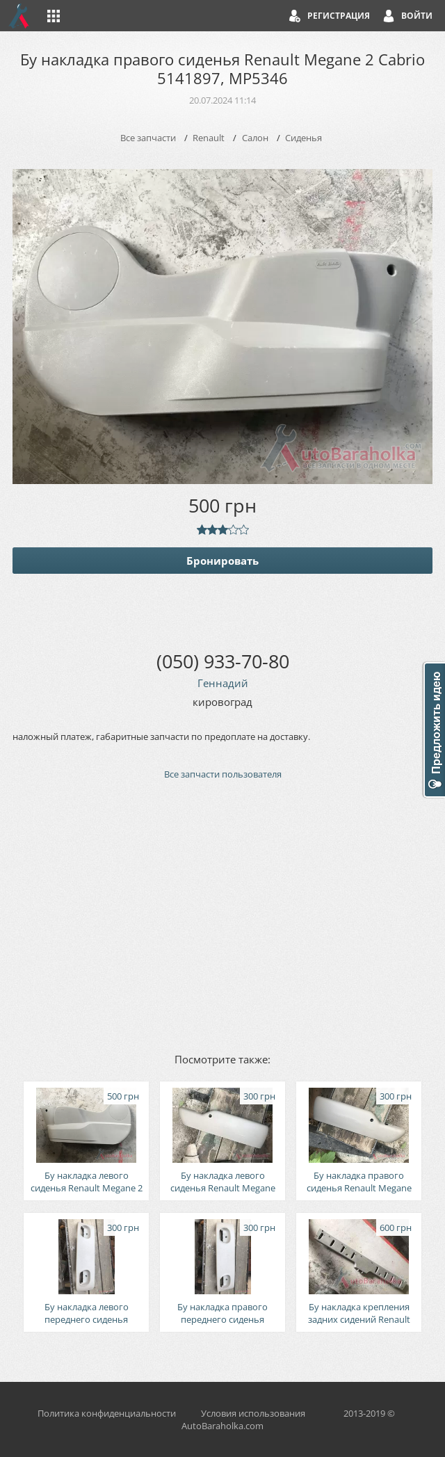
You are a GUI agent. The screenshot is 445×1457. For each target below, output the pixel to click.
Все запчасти (148, 137)
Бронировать (222, 560)
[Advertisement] (222, 915)
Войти (416, 16)
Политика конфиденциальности (107, 1413)
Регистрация (338, 16)
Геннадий (222, 683)
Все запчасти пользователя (223, 774)
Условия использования (253, 1413)
